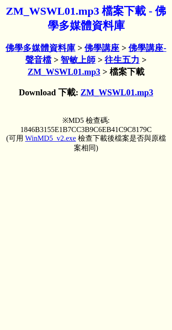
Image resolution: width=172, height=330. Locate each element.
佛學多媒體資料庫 (40, 48)
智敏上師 (78, 60)
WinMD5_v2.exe (50, 138)
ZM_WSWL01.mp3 (64, 72)
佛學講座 (101, 48)
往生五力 (122, 60)
